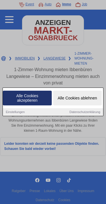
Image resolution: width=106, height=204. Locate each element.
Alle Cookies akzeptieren (27, 98)
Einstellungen (15, 112)
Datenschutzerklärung (85, 112)
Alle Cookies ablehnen (77, 98)
